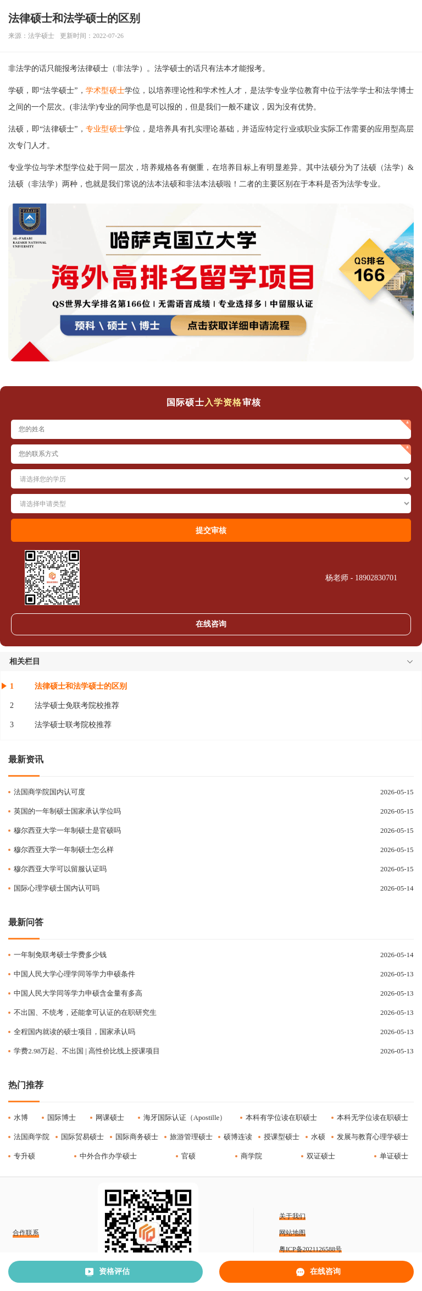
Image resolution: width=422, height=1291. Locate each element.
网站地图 (292, 1233)
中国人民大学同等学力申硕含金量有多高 (78, 993)
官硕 (188, 1156)
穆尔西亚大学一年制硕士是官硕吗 (67, 830)
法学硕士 (41, 36)
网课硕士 (110, 1117)
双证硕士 (321, 1156)
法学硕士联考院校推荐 (73, 725)
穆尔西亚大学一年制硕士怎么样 (64, 849)
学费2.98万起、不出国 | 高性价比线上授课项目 (87, 1051)
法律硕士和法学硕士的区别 (81, 686)
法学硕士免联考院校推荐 (77, 705)
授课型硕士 (281, 1137)
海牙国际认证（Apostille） (185, 1117)
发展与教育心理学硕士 (372, 1137)
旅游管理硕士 (191, 1137)
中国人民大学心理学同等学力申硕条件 (74, 974)
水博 (21, 1117)
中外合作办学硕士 (108, 1156)
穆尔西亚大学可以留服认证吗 (60, 869)
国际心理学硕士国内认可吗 (56, 888)
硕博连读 (238, 1137)
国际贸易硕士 (82, 1137)
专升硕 (24, 1156)
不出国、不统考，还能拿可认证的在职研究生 (85, 1012)
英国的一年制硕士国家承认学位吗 (67, 811)
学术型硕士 (105, 90)
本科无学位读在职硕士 (372, 1117)
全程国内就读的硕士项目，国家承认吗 (74, 1032)
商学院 (251, 1156)
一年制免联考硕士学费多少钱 (60, 955)
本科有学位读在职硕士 (281, 1117)
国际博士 (61, 1117)
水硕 (318, 1137)
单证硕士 (394, 1156)
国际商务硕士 (136, 1137)
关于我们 (292, 1216)
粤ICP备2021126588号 (310, 1249)
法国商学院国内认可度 (49, 792)
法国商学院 (31, 1137)
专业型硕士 (105, 129)
